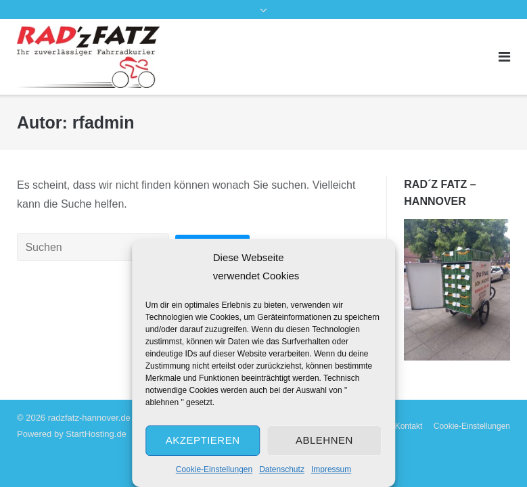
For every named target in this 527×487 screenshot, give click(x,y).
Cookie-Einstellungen (214, 469)
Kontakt (409, 426)
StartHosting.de (96, 434)
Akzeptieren (203, 440)
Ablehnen (324, 440)
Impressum (331, 469)
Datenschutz (281, 469)
